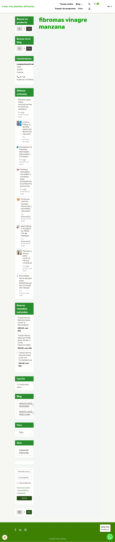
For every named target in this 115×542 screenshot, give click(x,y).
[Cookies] (4, 537)
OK (29, 29)
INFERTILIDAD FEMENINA (25, 404)
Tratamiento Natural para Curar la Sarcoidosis (24, 321)
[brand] (18, 6)
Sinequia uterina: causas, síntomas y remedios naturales (26, 205)
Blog (78, 4)
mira (22, 112)
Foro (80, 9)
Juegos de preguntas (65, 9)
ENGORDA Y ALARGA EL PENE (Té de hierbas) (26, 231)
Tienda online (66, 4)
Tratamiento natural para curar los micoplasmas (25, 356)
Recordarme (25, 483)
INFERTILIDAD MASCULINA (25, 413)
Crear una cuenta (23, 487)
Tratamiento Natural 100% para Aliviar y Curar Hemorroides (24, 340)
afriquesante (25, 216)
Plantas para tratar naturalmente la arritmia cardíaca (25, 104)
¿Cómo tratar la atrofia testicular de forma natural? (27, 128)
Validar (24, 498)
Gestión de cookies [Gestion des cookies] (57, 539)
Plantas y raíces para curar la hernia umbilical (27, 257)
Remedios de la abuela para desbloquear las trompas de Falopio (25, 282)
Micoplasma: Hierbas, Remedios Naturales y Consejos (25, 152)
